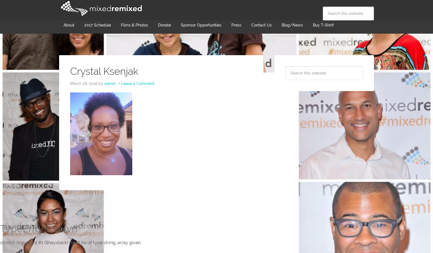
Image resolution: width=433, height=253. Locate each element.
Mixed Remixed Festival (100, 8)
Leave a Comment (137, 83)
